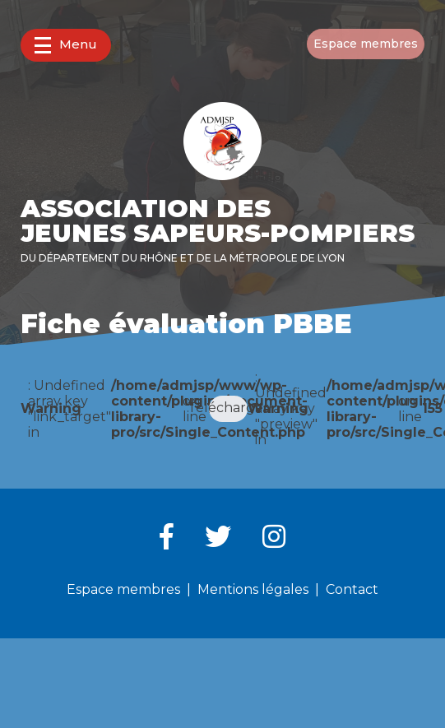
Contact (352, 589)
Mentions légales (252, 589)
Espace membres (365, 43)
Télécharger (228, 407)
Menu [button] (66, 44)
